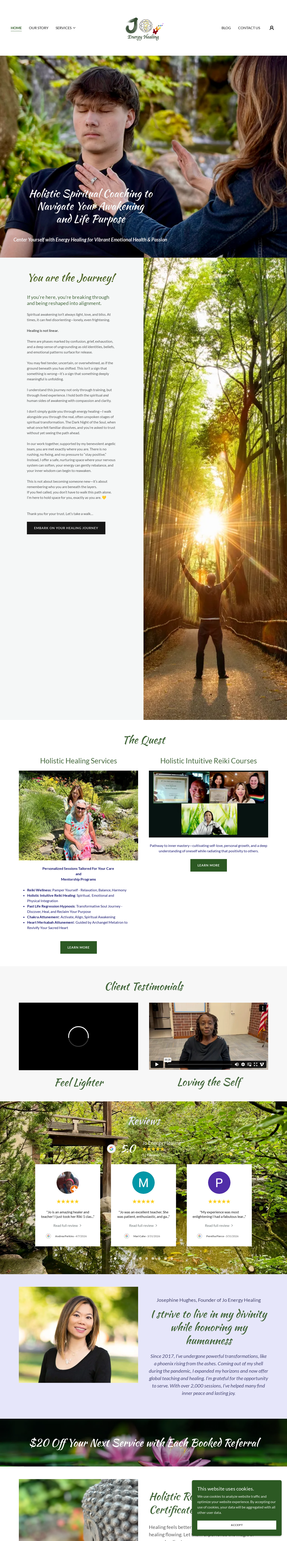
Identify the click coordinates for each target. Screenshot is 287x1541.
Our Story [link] (38, 28)
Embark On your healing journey (66, 528)
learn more (78, 947)
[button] (66, 28)
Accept (237, 1525)
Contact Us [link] (249, 28)
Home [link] (16, 28)
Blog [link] (226, 28)
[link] (143, 27)
